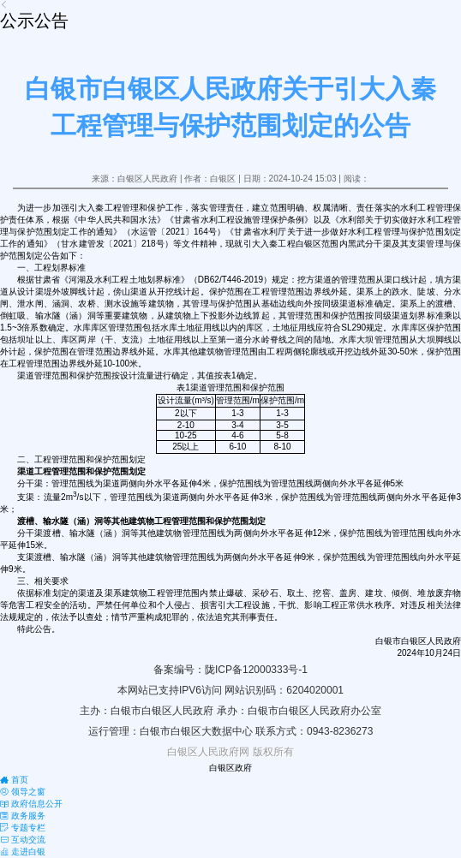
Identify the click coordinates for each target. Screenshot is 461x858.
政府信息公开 (31, 803)
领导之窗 (22, 791)
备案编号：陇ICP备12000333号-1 (230, 670)
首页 (14, 779)
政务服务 (22, 815)
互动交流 (22, 839)
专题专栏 (22, 827)
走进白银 (22, 851)
